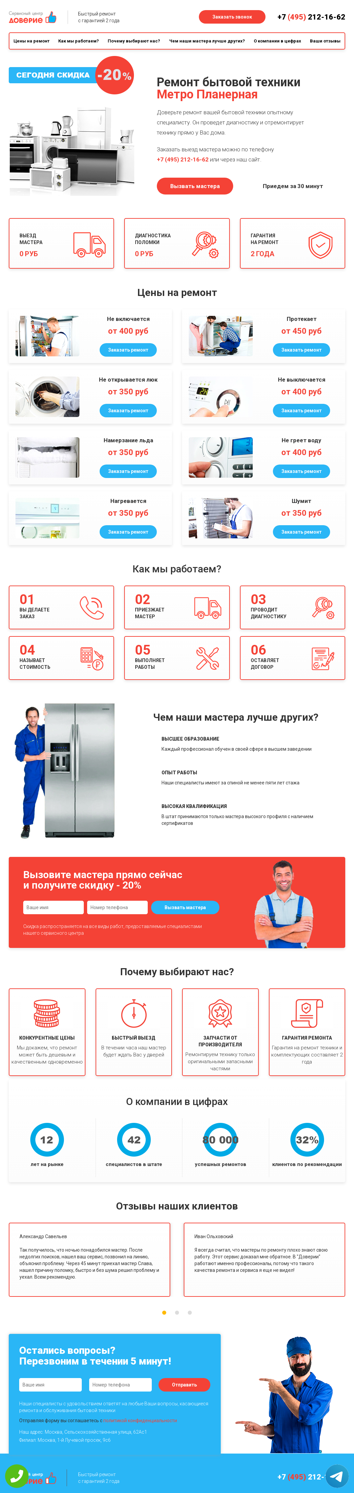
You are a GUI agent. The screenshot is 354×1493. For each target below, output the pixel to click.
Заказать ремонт (128, 350)
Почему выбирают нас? (134, 40)
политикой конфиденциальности (140, 1420)
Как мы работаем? (78, 40)
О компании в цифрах (277, 40)
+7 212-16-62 (311, 17)
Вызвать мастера (195, 186)
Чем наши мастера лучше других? (207, 40)
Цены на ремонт (31, 40)
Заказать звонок (232, 17)
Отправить (184, 1384)
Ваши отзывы (325, 40)
